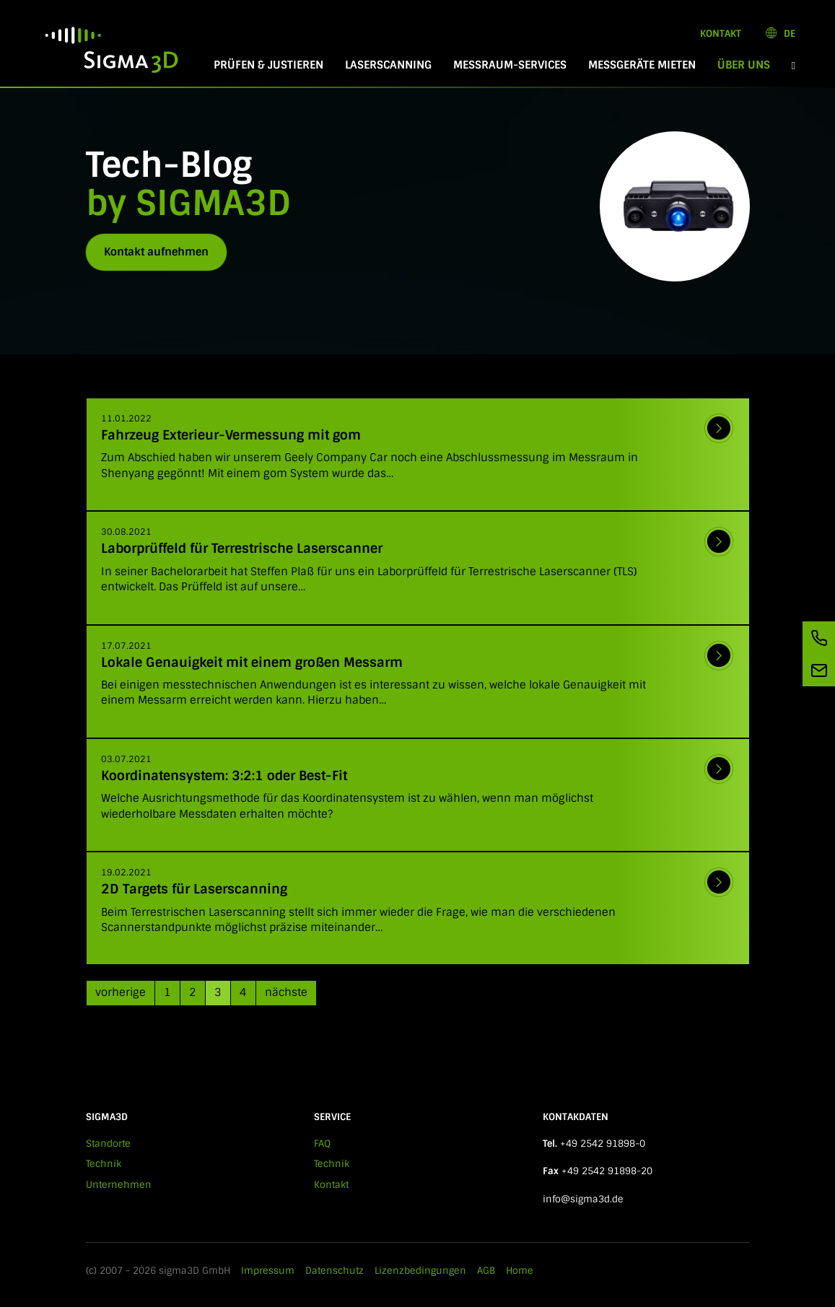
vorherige (120, 992)
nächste (286, 992)
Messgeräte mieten (642, 65)
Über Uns (749, 65)
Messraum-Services (510, 65)
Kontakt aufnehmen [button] (156, 252)
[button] (793, 65)
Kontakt (720, 33)
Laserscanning (388, 65)
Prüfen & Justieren (268, 65)
